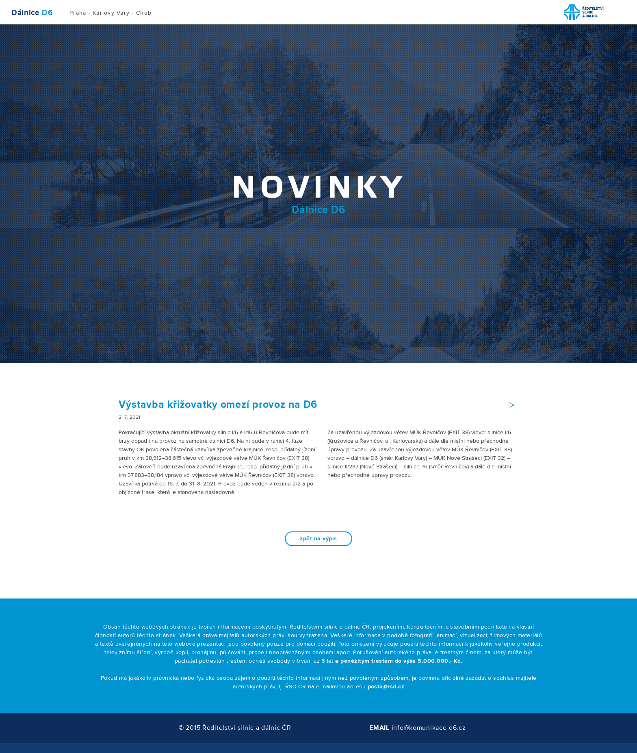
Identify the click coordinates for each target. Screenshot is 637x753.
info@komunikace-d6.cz (429, 728)
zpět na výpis (318, 538)
